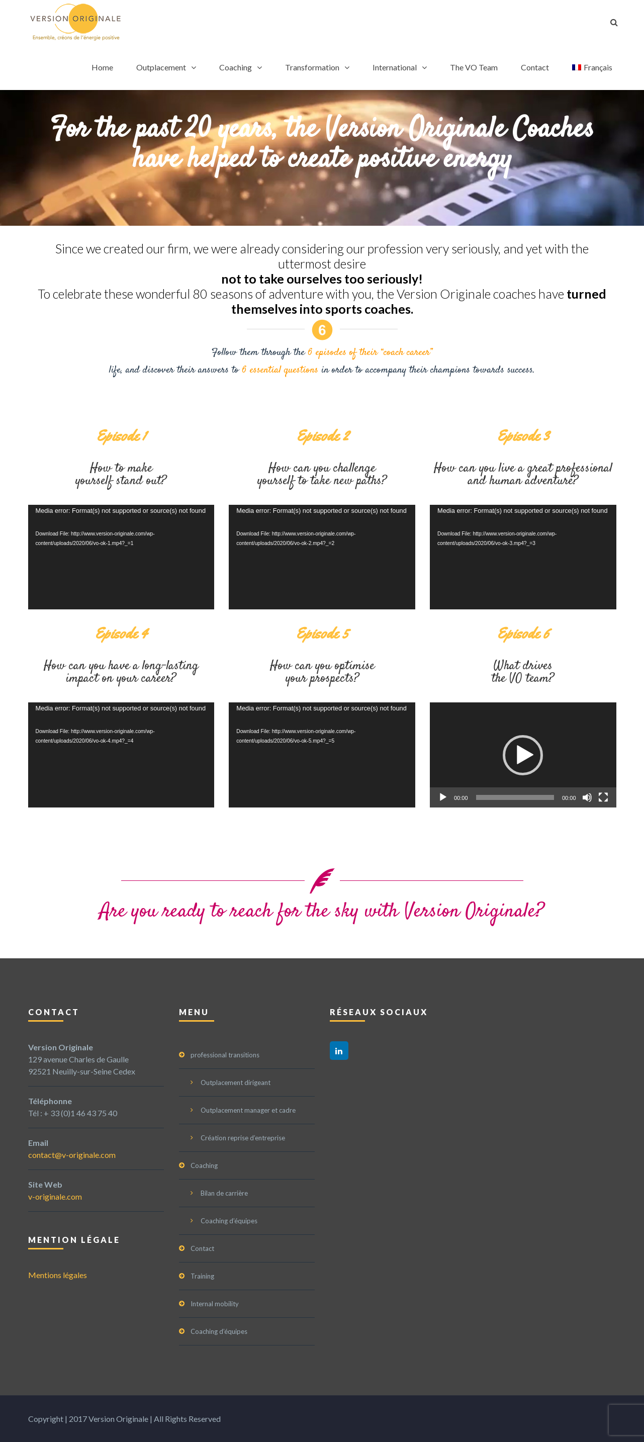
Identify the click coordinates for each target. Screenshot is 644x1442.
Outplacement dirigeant (235, 1082)
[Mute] (587, 797)
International (395, 67)
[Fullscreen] (603, 797)
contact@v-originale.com (72, 1154)
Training (202, 1276)
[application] (121, 557)
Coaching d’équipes (229, 1221)
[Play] (443, 797)
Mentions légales (57, 1275)
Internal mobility (215, 1304)
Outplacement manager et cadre (248, 1110)
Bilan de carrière (224, 1193)
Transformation (312, 67)
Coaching (235, 67)
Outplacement (161, 67)
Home (102, 67)
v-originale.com (55, 1196)
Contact (535, 67)
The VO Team (474, 67)
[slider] (515, 797)
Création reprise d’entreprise (243, 1138)
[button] (523, 755)
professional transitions (225, 1055)
